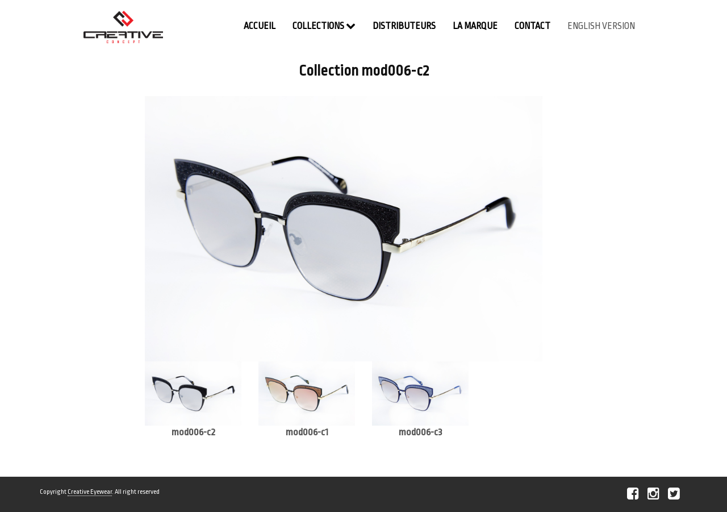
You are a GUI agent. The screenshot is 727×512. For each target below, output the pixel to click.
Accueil (259, 26)
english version (601, 26)
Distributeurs (404, 26)
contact (532, 26)
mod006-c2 (193, 432)
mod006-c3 (420, 432)
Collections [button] (324, 25)
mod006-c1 (307, 432)
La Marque (475, 26)
